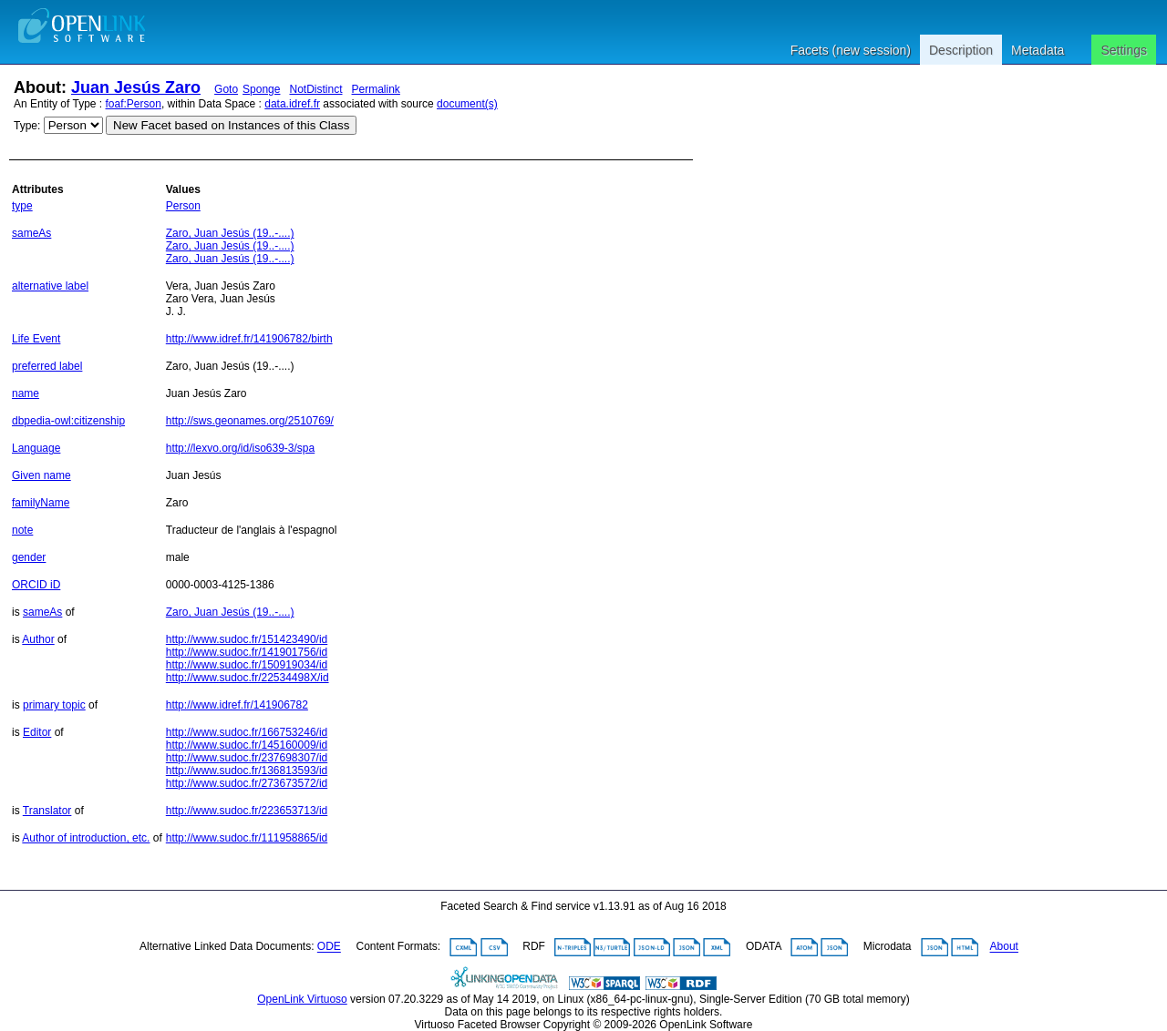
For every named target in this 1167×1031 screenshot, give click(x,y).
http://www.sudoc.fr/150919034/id (246, 664)
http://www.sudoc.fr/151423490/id (246, 639)
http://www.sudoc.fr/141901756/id (246, 652)
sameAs (31, 233)
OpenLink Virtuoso (302, 999)
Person (183, 205)
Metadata (1037, 50)
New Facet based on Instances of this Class (231, 125)
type (22, 205)
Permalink (376, 89)
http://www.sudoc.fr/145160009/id (246, 745)
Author (38, 639)
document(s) (467, 103)
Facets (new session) (850, 50)
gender (29, 557)
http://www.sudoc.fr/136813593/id (246, 770)
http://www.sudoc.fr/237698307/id (246, 757)
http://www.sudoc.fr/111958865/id (246, 838)
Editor (37, 732)
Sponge (261, 89)
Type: (27, 125)
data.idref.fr (292, 103)
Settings (1123, 50)
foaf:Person (133, 103)
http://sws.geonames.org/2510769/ (250, 420)
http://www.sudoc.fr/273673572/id (246, 783)
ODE (329, 947)
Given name (41, 475)
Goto (226, 89)
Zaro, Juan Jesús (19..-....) (230, 233)
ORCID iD (36, 584)
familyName (40, 502)
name (25, 393)
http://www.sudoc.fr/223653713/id (246, 810)
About (1004, 947)
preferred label (47, 366)
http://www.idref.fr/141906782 (237, 705)
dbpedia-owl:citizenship (68, 420)
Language (36, 448)
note (22, 530)
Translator (47, 810)
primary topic (54, 705)
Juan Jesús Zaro (136, 87)
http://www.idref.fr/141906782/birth (249, 338)
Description (961, 50)
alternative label (50, 286)
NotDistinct (315, 89)
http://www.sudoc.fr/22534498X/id (247, 677)
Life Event (36, 338)
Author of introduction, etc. (86, 838)
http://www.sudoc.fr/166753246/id (246, 732)
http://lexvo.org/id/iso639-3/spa (240, 448)
